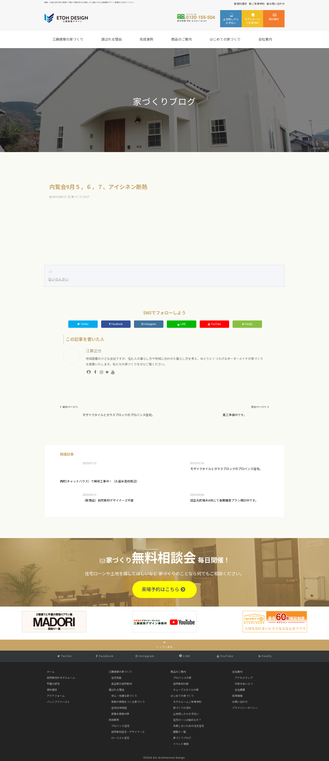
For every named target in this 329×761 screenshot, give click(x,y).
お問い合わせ (277, 3)
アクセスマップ (244, 677)
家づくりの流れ (182, 707)
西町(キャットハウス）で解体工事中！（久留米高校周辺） (99, 481)
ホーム (51, 671)
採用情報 (237, 695)
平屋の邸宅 (53, 683)
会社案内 (265, 39)
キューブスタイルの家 (186, 689)
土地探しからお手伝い (231, 21)
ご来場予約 (258, 3)
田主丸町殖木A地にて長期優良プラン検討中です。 (224, 500)
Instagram (148, 324)
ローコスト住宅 (120, 738)
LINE (181, 324)
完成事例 (147, 39)
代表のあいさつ (244, 683)
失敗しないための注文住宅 (188, 725)
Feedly (247, 324)
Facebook (116, 324)
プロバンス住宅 (120, 725)
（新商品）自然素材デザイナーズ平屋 (108, 500)
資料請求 (242, 3)
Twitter (82, 324)
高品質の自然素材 (121, 683)
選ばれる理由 (112, 39)
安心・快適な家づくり (124, 695)
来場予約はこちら (163, 589)
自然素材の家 (181, 683)
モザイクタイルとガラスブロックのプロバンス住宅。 (226, 469)
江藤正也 (93, 351)
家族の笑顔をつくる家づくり (128, 701)
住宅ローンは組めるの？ (187, 719)
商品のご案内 (182, 39)
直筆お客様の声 (120, 713)
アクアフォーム (56, 695)
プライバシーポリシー (245, 707)
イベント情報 (181, 744)
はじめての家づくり (226, 39)
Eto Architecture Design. (169, 757)
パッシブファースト (58, 701)
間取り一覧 (179, 732)
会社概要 (240, 689)
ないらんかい (58, 279)
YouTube (214, 324)
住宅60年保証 (119, 707)
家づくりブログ (80, 196)
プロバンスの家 (182, 677)
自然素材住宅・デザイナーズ (128, 732)
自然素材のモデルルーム (61, 677)
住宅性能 (116, 677)
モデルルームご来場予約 (252, 21)
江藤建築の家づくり (68, 39)
